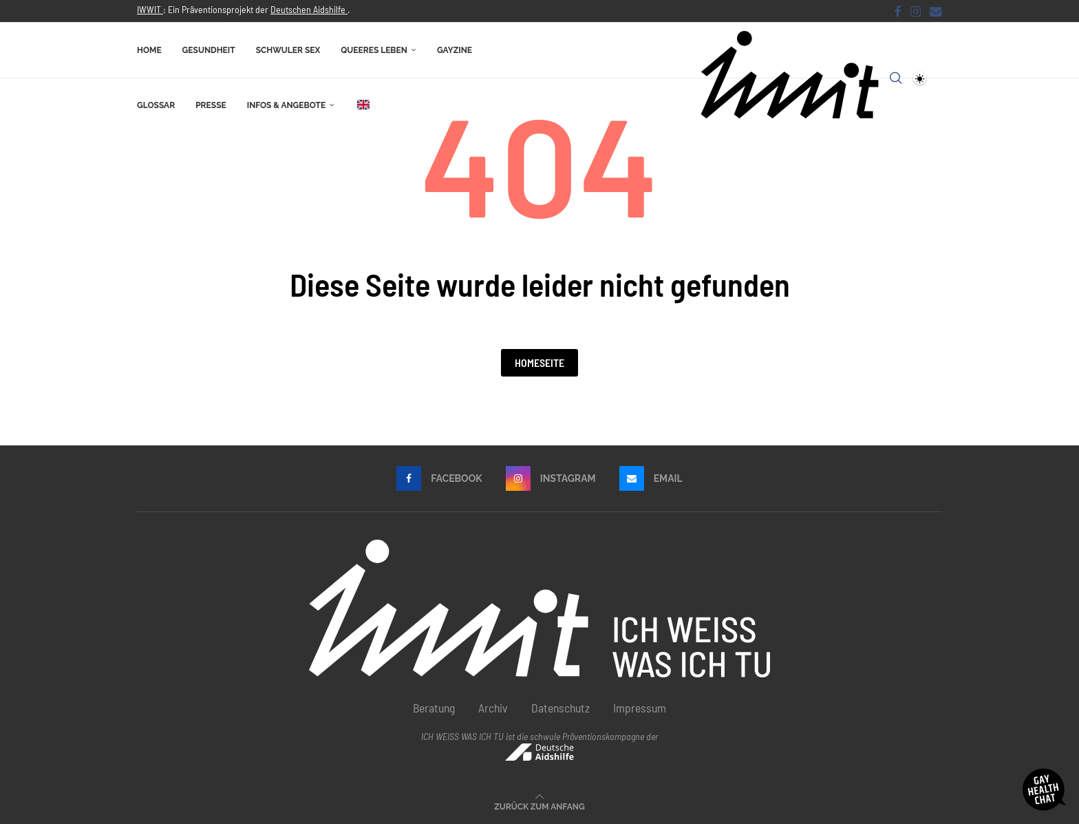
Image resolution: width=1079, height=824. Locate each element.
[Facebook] (898, 11)
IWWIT (150, 9)
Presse (210, 105)
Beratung (434, 707)
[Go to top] (539, 804)
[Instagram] (915, 11)
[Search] (896, 77)
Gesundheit (208, 50)
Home (149, 50)
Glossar (156, 105)
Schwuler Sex (288, 50)
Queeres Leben (374, 50)
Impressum (639, 707)
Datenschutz (560, 707)
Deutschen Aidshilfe (309, 9)
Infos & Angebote (286, 105)
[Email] (936, 11)
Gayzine (454, 50)
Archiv (493, 707)
